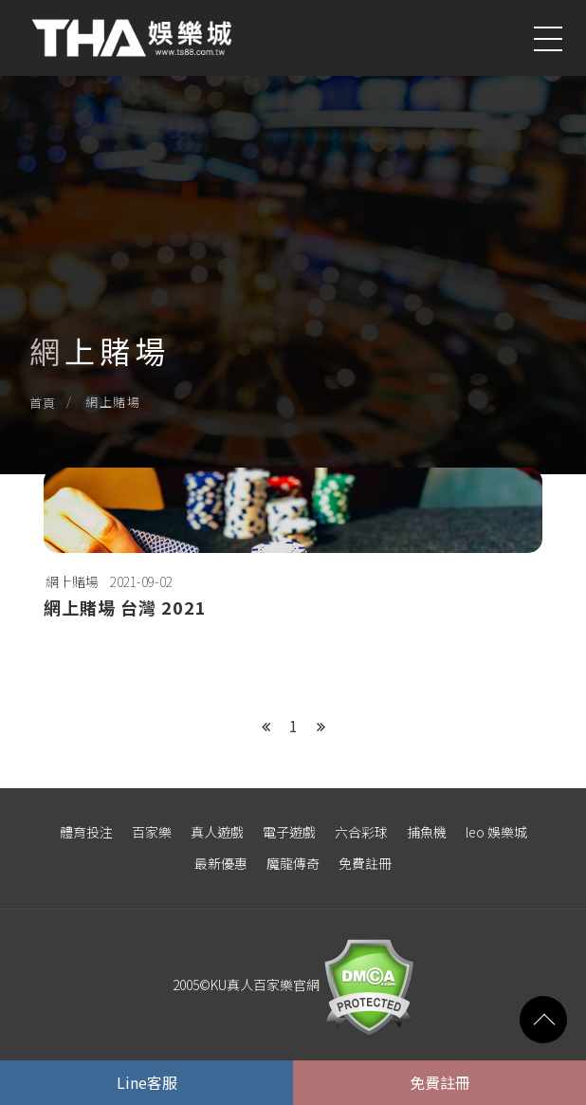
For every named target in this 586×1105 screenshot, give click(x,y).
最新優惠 (220, 863)
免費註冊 (365, 863)
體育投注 (86, 831)
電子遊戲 (289, 831)
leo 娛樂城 (496, 831)
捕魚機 (427, 831)
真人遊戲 (217, 831)
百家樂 (152, 831)
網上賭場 (72, 581)
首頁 (43, 403)
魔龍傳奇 (293, 863)
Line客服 (147, 1082)
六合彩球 (361, 831)
